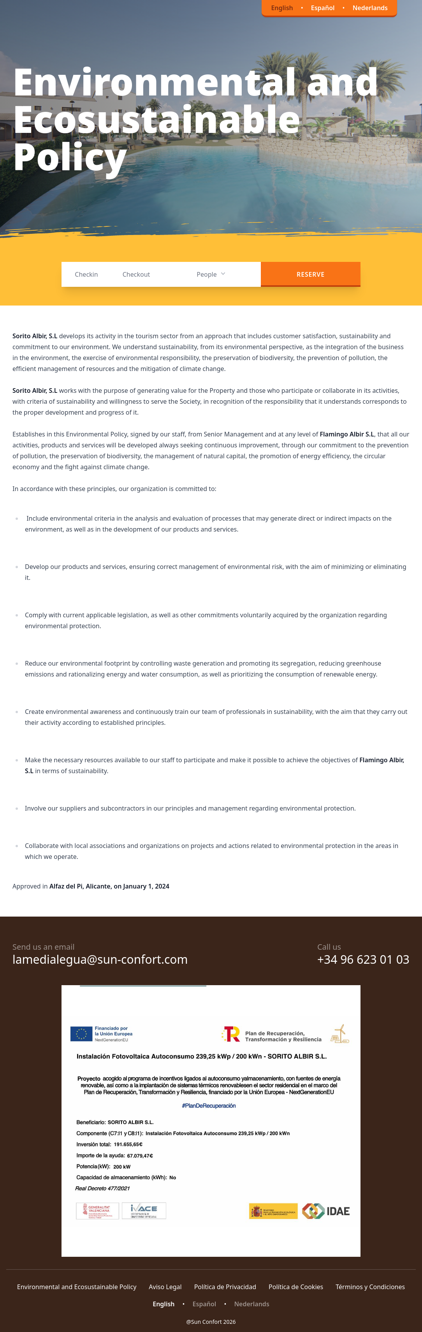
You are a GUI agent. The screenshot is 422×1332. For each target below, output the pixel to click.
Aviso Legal (165, 1287)
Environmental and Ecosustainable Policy (77, 1287)
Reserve (311, 274)
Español (323, 8)
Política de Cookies (296, 1287)
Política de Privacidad (225, 1287)
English (282, 8)
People (212, 274)
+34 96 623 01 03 (363, 959)
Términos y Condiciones (370, 1287)
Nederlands (370, 8)
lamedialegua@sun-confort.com (100, 959)
